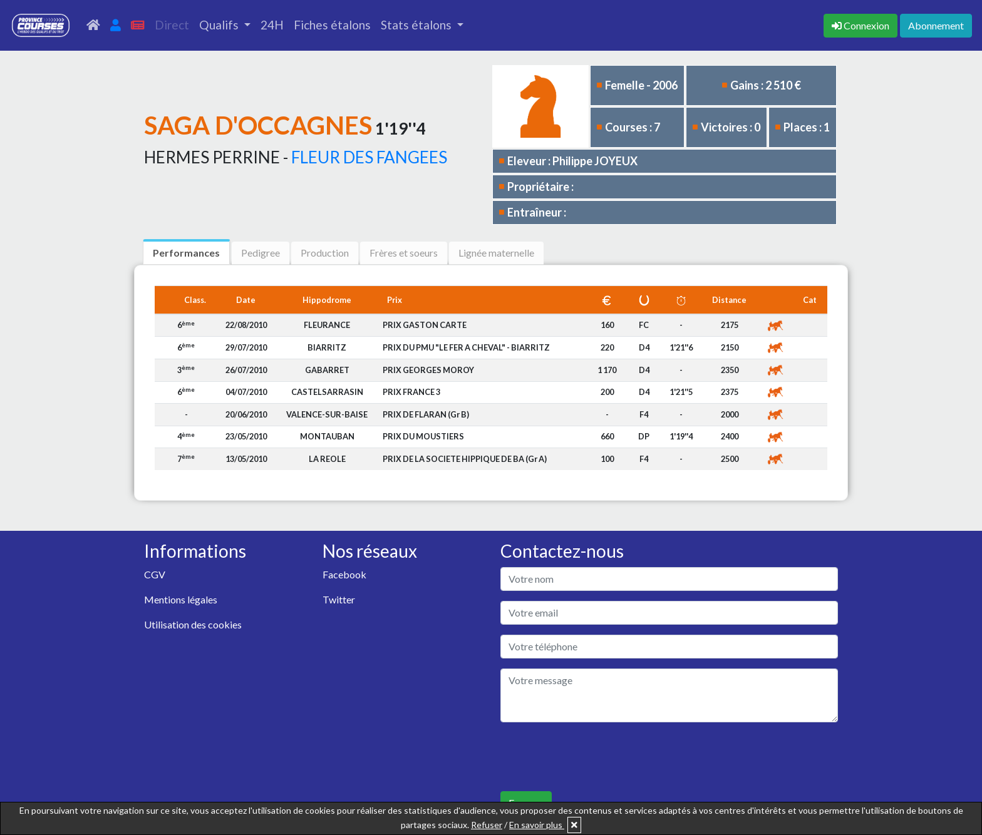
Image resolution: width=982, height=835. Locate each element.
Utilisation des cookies (193, 624)
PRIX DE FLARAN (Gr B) (426, 414)
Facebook (344, 574)
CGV (154, 574)
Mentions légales (180, 599)
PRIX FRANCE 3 (411, 392)
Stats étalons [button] (417, 25)
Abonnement (936, 25)
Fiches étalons (332, 25)
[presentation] (595, 756)
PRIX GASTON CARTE (425, 325)
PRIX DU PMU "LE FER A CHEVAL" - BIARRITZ (466, 347)
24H (272, 25)
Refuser (486, 824)
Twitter (339, 599)
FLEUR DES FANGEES (369, 157)
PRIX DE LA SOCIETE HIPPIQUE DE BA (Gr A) (465, 459)
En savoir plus (536, 824)
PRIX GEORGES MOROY (428, 370)
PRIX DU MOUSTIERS (423, 436)
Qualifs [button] (220, 25)
